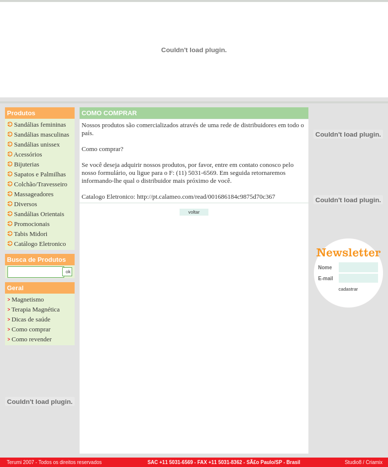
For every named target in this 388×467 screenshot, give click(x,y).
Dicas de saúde (30, 319)
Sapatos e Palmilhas (40, 174)
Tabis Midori (30, 233)
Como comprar (30, 329)
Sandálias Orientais (39, 214)
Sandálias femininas (40, 124)
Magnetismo (27, 299)
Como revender (31, 339)
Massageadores (33, 194)
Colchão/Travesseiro (40, 184)
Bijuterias (26, 164)
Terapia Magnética (35, 309)
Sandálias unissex (37, 144)
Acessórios (28, 154)
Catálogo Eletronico (40, 243)
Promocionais (32, 224)
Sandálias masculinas (41, 134)
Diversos (25, 204)
